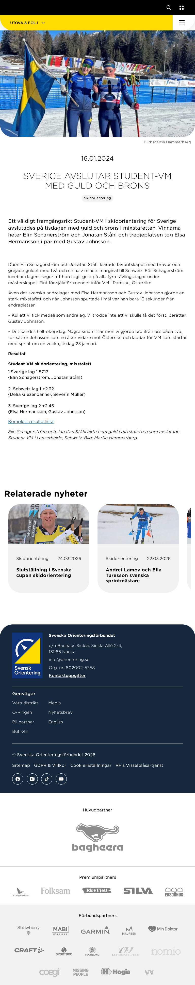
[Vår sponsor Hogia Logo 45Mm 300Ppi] (115, 972)
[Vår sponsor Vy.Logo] (149, 972)
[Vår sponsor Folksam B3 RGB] (55, 892)
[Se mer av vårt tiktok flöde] (46, 779)
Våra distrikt (25, 703)
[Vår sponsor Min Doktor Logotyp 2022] (162, 930)
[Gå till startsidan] (13, 7)
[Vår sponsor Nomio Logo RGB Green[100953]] (166, 951)
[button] (86, 22)
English (55, 722)
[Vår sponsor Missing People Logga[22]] (80, 972)
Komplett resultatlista (31, 421)
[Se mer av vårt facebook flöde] (17, 779)
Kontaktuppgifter (67, 675)
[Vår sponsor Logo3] (49, 972)
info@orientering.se (69, 659)
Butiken (20, 731)
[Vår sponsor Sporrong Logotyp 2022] (92, 951)
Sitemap (21, 765)
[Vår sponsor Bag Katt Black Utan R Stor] (97, 837)
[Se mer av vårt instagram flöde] (32, 779)
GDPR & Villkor (50, 765)
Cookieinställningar (90, 765)
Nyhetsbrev (60, 712)
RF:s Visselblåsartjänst (139, 765)
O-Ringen (22, 712)
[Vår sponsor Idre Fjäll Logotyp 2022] (96, 892)
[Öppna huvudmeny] (184, 23)
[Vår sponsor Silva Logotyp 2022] (138, 892)
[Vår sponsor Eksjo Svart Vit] (174, 892)
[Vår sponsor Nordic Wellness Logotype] (125, 951)
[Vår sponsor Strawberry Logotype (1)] (29, 930)
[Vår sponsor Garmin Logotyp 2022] (95, 930)
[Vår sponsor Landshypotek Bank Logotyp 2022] (20, 892)
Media (54, 703)
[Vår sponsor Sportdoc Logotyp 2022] (64, 951)
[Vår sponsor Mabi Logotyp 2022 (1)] (60, 930)
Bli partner (23, 722)
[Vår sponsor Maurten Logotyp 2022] (129, 930)
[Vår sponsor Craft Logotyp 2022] (29, 951)
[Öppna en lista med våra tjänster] (180, 7)
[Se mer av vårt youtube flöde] (61, 779)
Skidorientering (97, 198)
